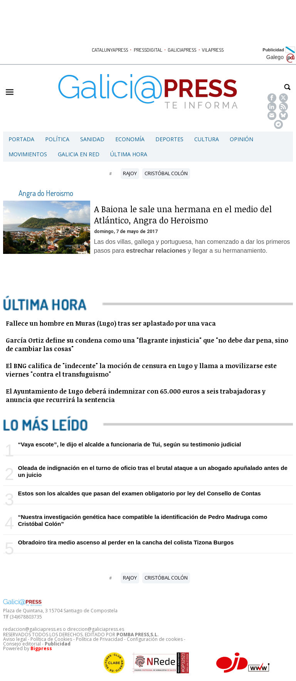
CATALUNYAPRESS (110, 50)
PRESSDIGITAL (148, 50)
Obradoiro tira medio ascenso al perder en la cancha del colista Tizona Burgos (126, 542)
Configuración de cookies (155, 639)
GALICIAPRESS (182, 50)
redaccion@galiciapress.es (32, 629)
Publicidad (273, 49)
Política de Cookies (51, 639)
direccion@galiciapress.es (95, 629)
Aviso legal (15, 639)
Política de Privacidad (99, 639)
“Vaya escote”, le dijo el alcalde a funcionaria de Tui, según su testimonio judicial (129, 444)
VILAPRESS (213, 50)
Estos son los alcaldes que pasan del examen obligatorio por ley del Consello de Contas (139, 493)
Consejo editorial (22, 643)
